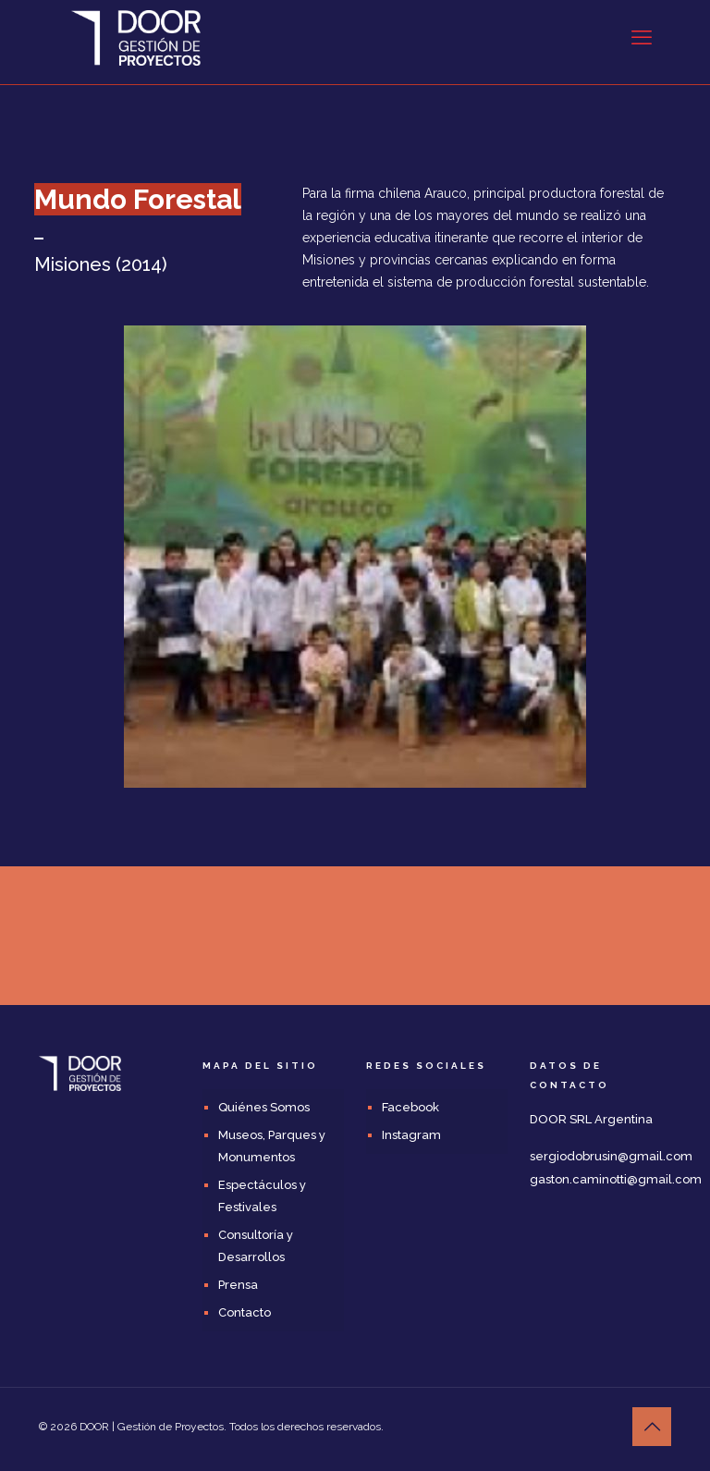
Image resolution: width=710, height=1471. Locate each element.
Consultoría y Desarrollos (255, 1246)
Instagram (411, 1135)
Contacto (244, 1312)
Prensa (238, 1285)
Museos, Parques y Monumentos (271, 1146)
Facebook (410, 1107)
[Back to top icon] (651, 1426)
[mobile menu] (641, 37)
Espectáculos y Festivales (262, 1196)
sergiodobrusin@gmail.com (611, 1156)
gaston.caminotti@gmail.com (616, 1179)
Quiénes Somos (264, 1107)
